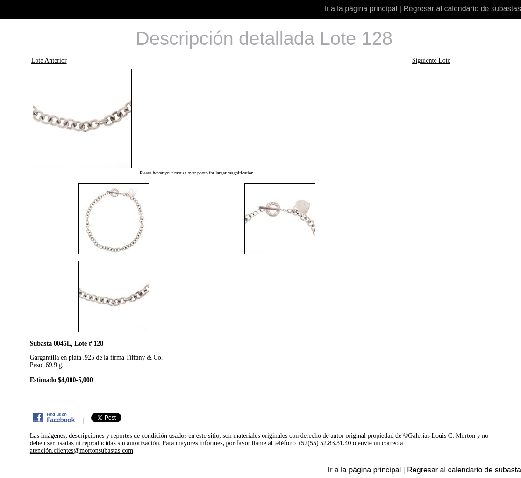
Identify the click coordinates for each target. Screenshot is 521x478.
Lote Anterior (49, 60)
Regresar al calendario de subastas (462, 9)
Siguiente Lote (431, 60)
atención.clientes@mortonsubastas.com (81, 450)
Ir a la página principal (361, 9)
